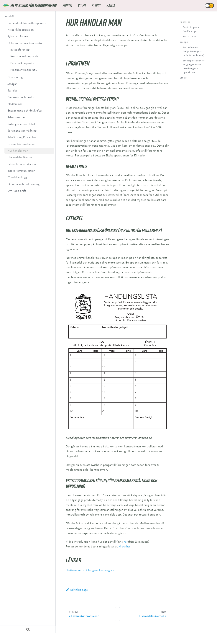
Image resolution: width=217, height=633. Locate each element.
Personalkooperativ (22, 63)
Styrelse (12, 90)
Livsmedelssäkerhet (19, 157)
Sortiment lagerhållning (22, 131)
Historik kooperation (20, 30)
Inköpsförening (19, 50)
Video (82, 5)
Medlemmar (14, 104)
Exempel (184, 41)
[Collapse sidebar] (28, 629)
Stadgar (12, 84)
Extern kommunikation (21, 164)
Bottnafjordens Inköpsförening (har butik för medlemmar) (193, 51)
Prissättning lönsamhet (21, 137)
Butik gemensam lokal (21, 124)
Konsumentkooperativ (24, 56)
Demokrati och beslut (20, 97)
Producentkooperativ (23, 70)
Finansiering (15, 77)
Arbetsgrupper (16, 117)
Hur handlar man (17, 151)
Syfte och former (17, 36)
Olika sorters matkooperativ (24, 43)
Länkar (183, 77)
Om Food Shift (16, 191)
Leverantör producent (21, 144)
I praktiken (185, 21)
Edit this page (77, 590)
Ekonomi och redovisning (23, 184)
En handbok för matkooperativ (26, 23)
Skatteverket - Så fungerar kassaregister (90, 570)
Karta (110, 5)
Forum (67, 5)
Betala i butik (189, 36)
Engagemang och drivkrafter (24, 110)
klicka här (124, 546)
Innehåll (9, 16)
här (125, 542)
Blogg (96, 5)
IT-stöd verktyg (17, 177)
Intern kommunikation (21, 171)
